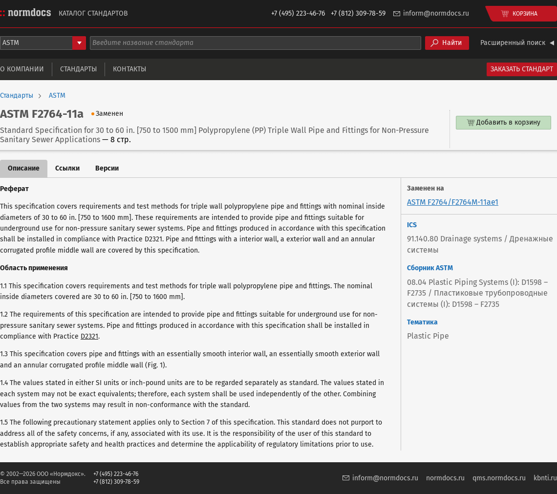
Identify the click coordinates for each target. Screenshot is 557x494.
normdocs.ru (445, 478)
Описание (24, 168)
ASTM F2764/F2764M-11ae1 (452, 202)
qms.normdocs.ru (499, 478)
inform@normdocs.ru (436, 13)
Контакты (129, 69)
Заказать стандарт (522, 69)
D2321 (89, 336)
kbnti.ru (545, 478)
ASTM (57, 96)
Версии (107, 168)
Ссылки (67, 168)
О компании (22, 69)
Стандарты (78, 69)
